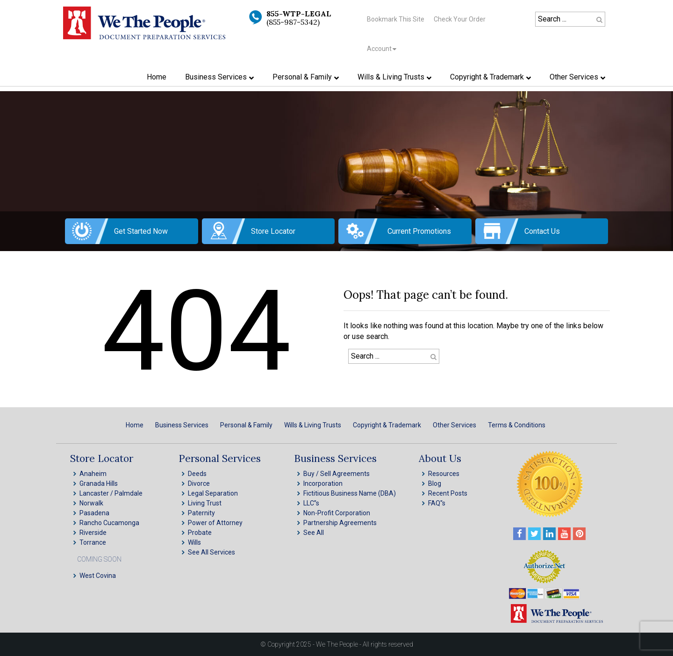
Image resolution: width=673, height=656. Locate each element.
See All (313, 532)
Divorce (199, 483)
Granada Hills (98, 483)
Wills (194, 542)
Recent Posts (447, 493)
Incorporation (323, 483)
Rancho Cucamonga (109, 522)
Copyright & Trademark (387, 425)
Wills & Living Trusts (312, 425)
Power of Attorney (215, 522)
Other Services (454, 425)
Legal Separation (213, 493)
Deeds (197, 473)
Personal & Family (246, 425)
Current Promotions (419, 231)
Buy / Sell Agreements (336, 473)
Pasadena (94, 513)
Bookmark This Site (395, 19)
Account (379, 48)
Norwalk (91, 503)
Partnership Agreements (340, 522)
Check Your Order (460, 19)
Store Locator (273, 231)
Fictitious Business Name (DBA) (349, 493)
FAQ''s (436, 503)
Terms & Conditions (516, 425)
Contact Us (542, 231)
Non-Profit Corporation (336, 513)
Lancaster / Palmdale (111, 493)
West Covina (97, 575)
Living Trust (205, 503)
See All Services (211, 552)
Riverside (93, 532)
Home (134, 425)
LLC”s (311, 503)
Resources (443, 473)
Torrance (92, 542)
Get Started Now (141, 231)
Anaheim (93, 473)
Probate (200, 532)
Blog (434, 483)
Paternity (201, 513)
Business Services (181, 425)
